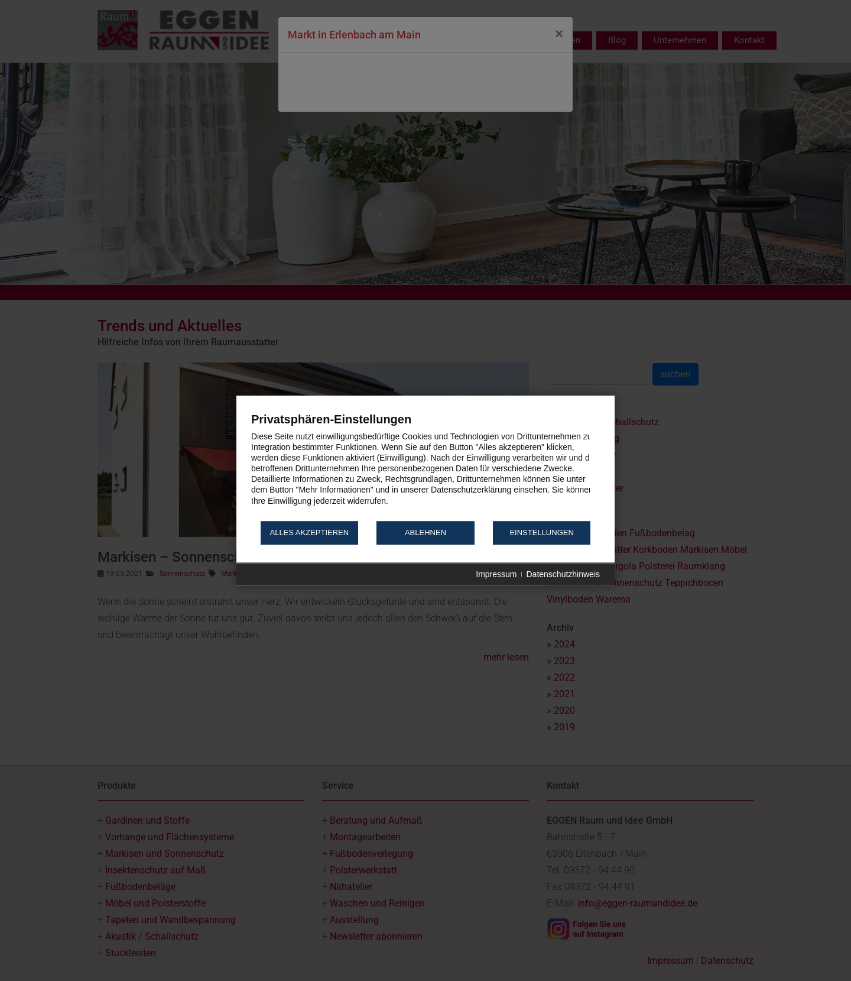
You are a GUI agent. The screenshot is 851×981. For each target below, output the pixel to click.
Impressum (496, 574)
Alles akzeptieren (309, 533)
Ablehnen (425, 533)
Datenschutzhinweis (563, 574)
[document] (425, 465)
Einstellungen (541, 533)
